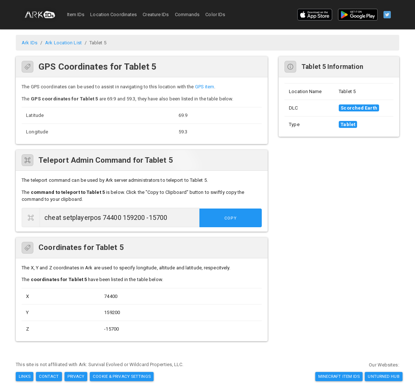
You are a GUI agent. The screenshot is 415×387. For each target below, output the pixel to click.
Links (24, 376)
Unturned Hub (383, 376)
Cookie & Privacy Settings (122, 376)
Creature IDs (156, 14)
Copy (245, 217)
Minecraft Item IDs (339, 376)
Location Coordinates (113, 14)
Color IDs (215, 14)
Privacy (76, 376)
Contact (49, 376)
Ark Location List (63, 42)
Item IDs (76, 14)
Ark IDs (29, 42)
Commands (187, 14)
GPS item (204, 86)
